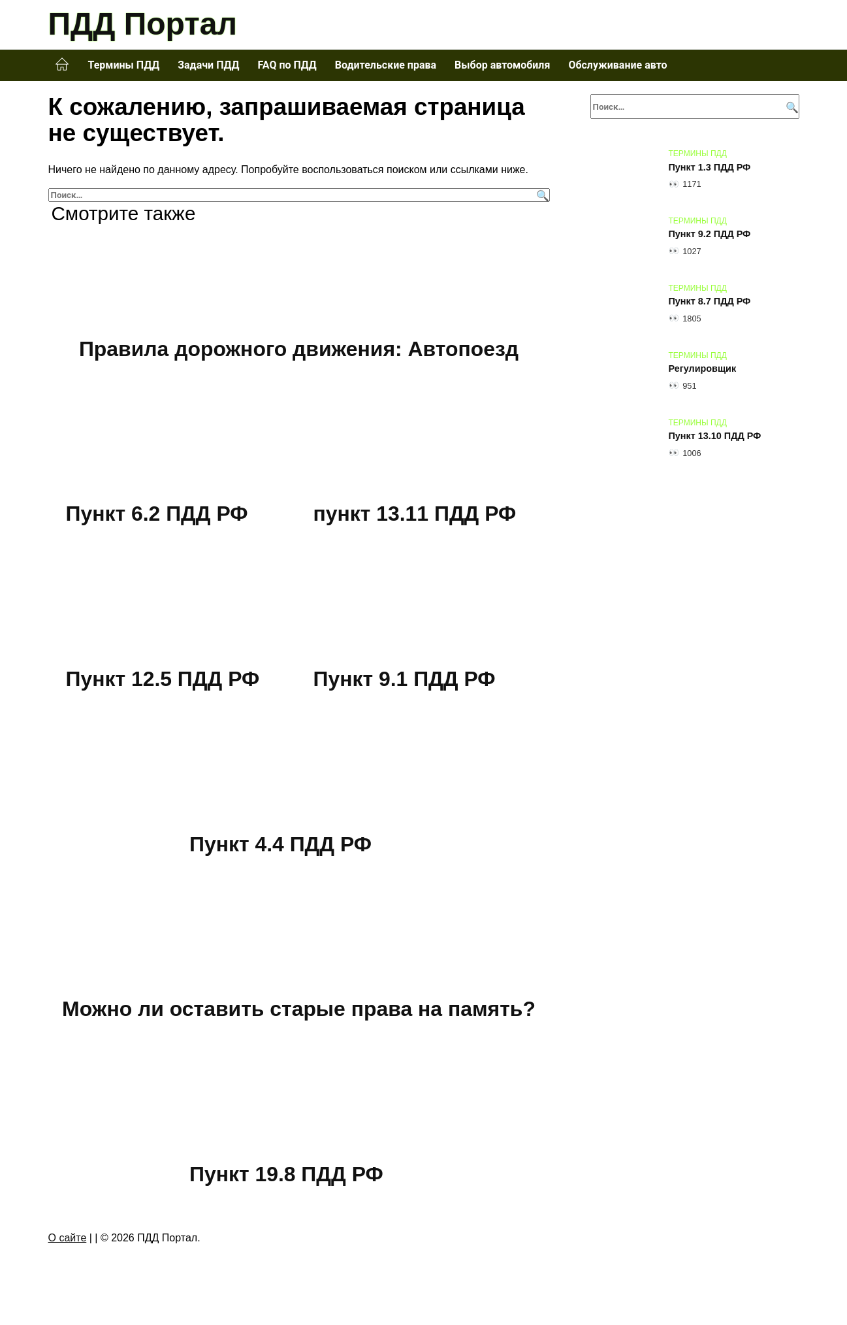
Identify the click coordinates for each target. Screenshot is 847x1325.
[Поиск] (541, 195)
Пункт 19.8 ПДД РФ (286, 1174)
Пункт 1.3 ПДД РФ (710, 167)
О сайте (67, 1237)
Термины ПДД (124, 65)
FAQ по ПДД (286, 65)
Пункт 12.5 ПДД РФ (163, 679)
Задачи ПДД (208, 65)
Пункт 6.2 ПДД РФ (157, 514)
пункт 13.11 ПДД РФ (415, 514)
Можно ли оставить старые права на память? (298, 1009)
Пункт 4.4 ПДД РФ (280, 844)
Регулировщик (703, 369)
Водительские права (385, 65)
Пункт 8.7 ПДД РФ (710, 302)
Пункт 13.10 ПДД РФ (715, 436)
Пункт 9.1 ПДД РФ (404, 679)
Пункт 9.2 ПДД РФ (710, 234)
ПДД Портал (142, 24)
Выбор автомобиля (502, 65)
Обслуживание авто (617, 65)
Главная (62, 65)
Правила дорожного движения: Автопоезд (298, 349)
